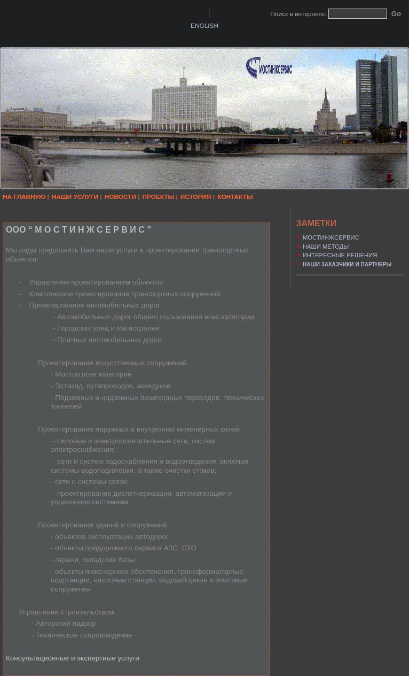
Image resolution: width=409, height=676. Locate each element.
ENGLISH (204, 25)
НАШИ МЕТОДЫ (326, 246)
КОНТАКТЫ (235, 197)
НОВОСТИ (120, 197)
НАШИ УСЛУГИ (75, 197)
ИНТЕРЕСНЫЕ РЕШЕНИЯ (340, 255)
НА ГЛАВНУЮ (24, 197)
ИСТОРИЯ (195, 197)
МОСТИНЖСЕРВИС (331, 237)
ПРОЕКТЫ (159, 197)
